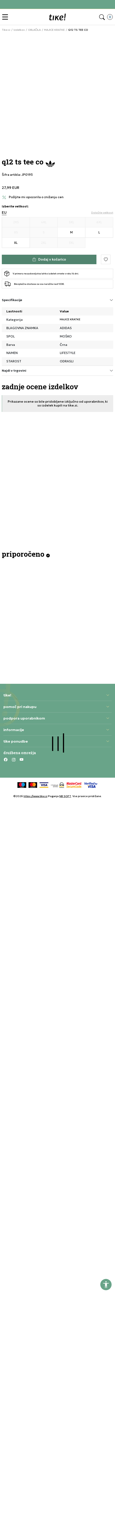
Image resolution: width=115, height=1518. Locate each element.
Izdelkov (19, 29)
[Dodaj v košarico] (49, 259)
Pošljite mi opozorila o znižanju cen (36, 197)
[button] (6, 17)
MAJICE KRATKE (54, 29)
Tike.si (6, 29)
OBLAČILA (34, 29)
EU (4, 212)
